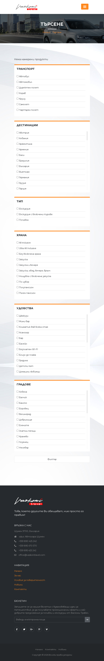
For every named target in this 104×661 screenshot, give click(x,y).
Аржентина (25, 144)
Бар (21, 338)
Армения (23, 149)
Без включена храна (30, 254)
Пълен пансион (27, 293)
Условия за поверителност (29, 580)
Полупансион (26, 287)
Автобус (24, 76)
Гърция (22, 188)
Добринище (25, 419)
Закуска (23, 259)
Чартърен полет (28, 110)
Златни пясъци (27, 431)
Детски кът (26, 366)
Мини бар (24, 321)
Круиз (22, 98)
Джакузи (23, 315)
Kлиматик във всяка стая (33, 327)
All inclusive (25, 242)
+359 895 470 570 (28, 545)
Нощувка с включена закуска (35, 276)
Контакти (20, 589)
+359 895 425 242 (27, 550)
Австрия (24, 132)
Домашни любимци (29, 371)
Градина (23, 360)
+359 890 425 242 (28, 541)
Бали (21, 155)
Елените (24, 425)
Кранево (23, 436)
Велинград (25, 414)
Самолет (24, 104)
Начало (46, 32)
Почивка (23, 220)
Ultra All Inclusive (27, 248)
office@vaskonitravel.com (32, 555)
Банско (23, 403)
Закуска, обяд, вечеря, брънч (34, 270)
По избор (24, 282)
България (24, 166)
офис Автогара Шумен (31, 536)
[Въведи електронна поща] (49, 619)
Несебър (24, 447)
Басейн (23, 343)
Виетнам (24, 172)
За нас (17, 575)
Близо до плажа (27, 355)
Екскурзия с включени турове (36, 214)
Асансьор (24, 332)
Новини (18, 584)
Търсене (57, 32)
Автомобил (25, 82)
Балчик (23, 397)
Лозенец (23, 442)
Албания (23, 138)
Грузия (22, 183)
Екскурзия (24, 208)
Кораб (22, 93)
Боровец (24, 408)
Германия (24, 177)
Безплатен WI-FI (28, 349)
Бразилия (24, 160)
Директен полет (29, 87)
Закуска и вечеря (28, 265)
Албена (23, 391)
